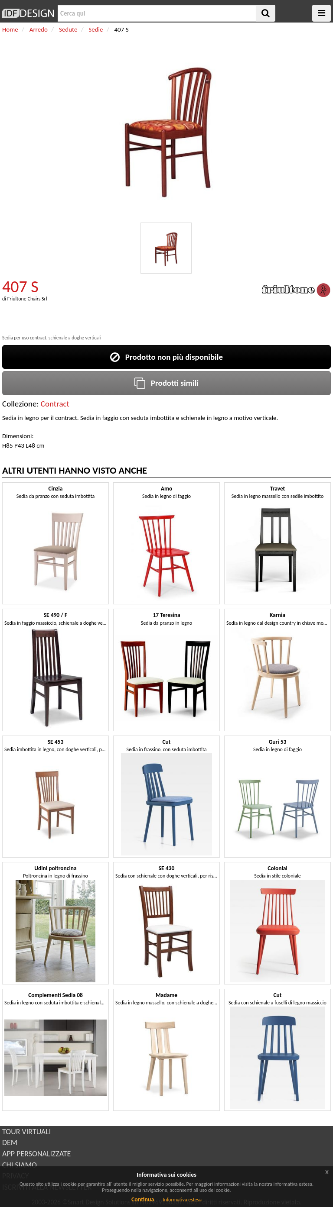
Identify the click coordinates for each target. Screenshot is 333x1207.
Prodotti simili (166, 383)
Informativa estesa (182, 1200)
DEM (9, 1142)
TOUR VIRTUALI (26, 1131)
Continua (142, 1199)
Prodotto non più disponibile (166, 357)
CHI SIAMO (19, 1165)
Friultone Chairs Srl (27, 299)
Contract (55, 404)
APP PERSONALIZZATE (36, 1154)
